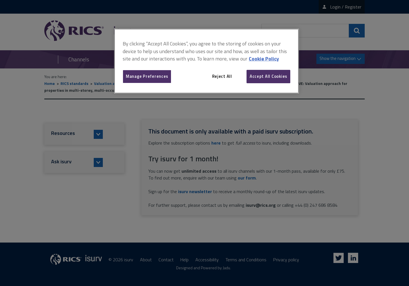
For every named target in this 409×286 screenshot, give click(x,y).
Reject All (222, 76)
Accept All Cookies (268, 76)
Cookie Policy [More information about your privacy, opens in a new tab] (264, 58)
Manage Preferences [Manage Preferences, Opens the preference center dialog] (147, 76)
